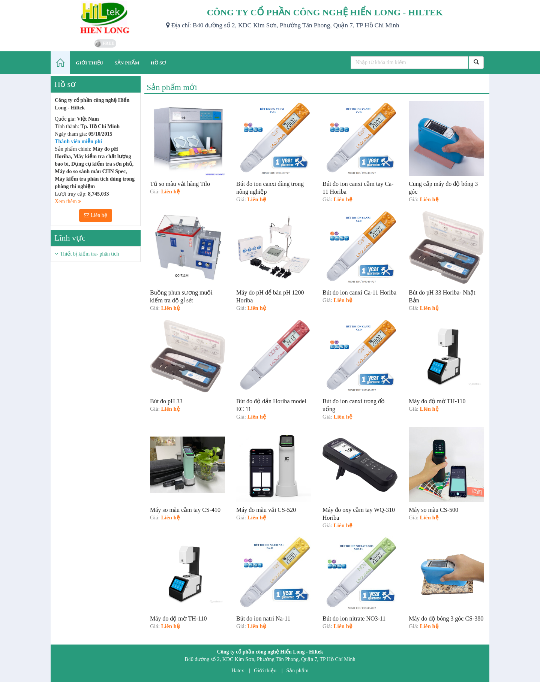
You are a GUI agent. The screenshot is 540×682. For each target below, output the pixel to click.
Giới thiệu (265, 670)
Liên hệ (95, 215)
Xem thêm (68, 201)
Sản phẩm (297, 670)
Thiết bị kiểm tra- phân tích (89, 254)
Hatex (237, 670)
